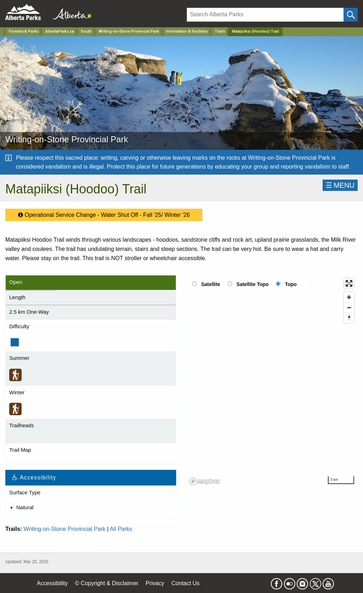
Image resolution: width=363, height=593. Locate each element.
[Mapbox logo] (204, 481)
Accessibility (52, 583)
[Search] (265, 15)
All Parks (121, 529)
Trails (220, 31)
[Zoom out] (349, 307)
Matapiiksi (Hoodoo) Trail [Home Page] (255, 31)
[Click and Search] (351, 15)
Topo (291, 284)
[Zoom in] (349, 297)
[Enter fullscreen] (349, 283)
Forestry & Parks (24, 31)
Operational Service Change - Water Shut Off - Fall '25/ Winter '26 (104, 213)
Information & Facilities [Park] (187, 31)
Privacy (155, 583)
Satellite (210, 284)
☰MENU (340, 185)
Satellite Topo (252, 284)
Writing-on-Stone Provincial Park (65, 529)
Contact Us (186, 583)
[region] (272, 381)
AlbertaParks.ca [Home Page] (59, 31)
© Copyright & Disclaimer (106, 583)
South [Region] (86, 31)
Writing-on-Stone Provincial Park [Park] (129, 31)
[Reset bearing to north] (349, 318)
